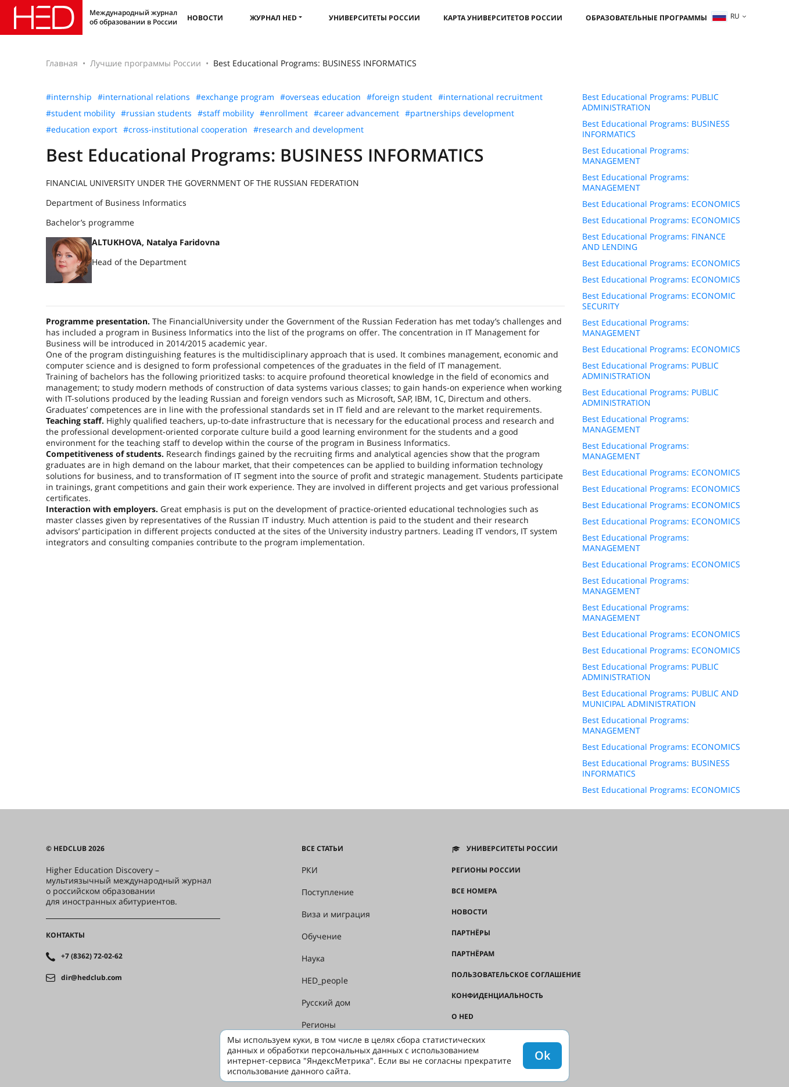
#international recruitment (490, 97)
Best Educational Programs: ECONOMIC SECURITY (659, 301)
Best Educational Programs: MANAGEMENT (635, 155)
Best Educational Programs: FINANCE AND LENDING (654, 241)
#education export (81, 129)
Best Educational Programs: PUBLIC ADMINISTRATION (650, 102)
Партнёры (470, 933)
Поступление (328, 892)
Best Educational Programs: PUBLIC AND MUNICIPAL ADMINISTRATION (660, 698)
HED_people (325, 980)
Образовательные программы (646, 18)
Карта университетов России (502, 18)
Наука (313, 958)
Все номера (474, 891)
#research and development (308, 129)
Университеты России (374, 18)
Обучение (322, 936)
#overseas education (320, 97)
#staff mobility (226, 113)
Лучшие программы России (145, 63)
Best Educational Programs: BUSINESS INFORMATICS (656, 129)
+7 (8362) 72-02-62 (92, 956)
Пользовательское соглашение (516, 974)
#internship (69, 97)
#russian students (156, 113)
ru (726, 16)
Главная (62, 63)
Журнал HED (273, 18)
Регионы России (486, 870)
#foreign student (399, 97)
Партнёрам (472, 954)
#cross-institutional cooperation (185, 129)
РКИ (310, 870)
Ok (542, 1055)
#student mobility (80, 113)
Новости (205, 18)
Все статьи (322, 848)
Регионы (319, 1025)
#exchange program (235, 97)
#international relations (144, 97)
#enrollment (284, 113)
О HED (462, 1016)
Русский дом (326, 1002)
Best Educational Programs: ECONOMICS (661, 204)
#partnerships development (459, 113)
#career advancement (356, 113)
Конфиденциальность (497, 995)
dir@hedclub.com (91, 977)
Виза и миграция (336, 914)
